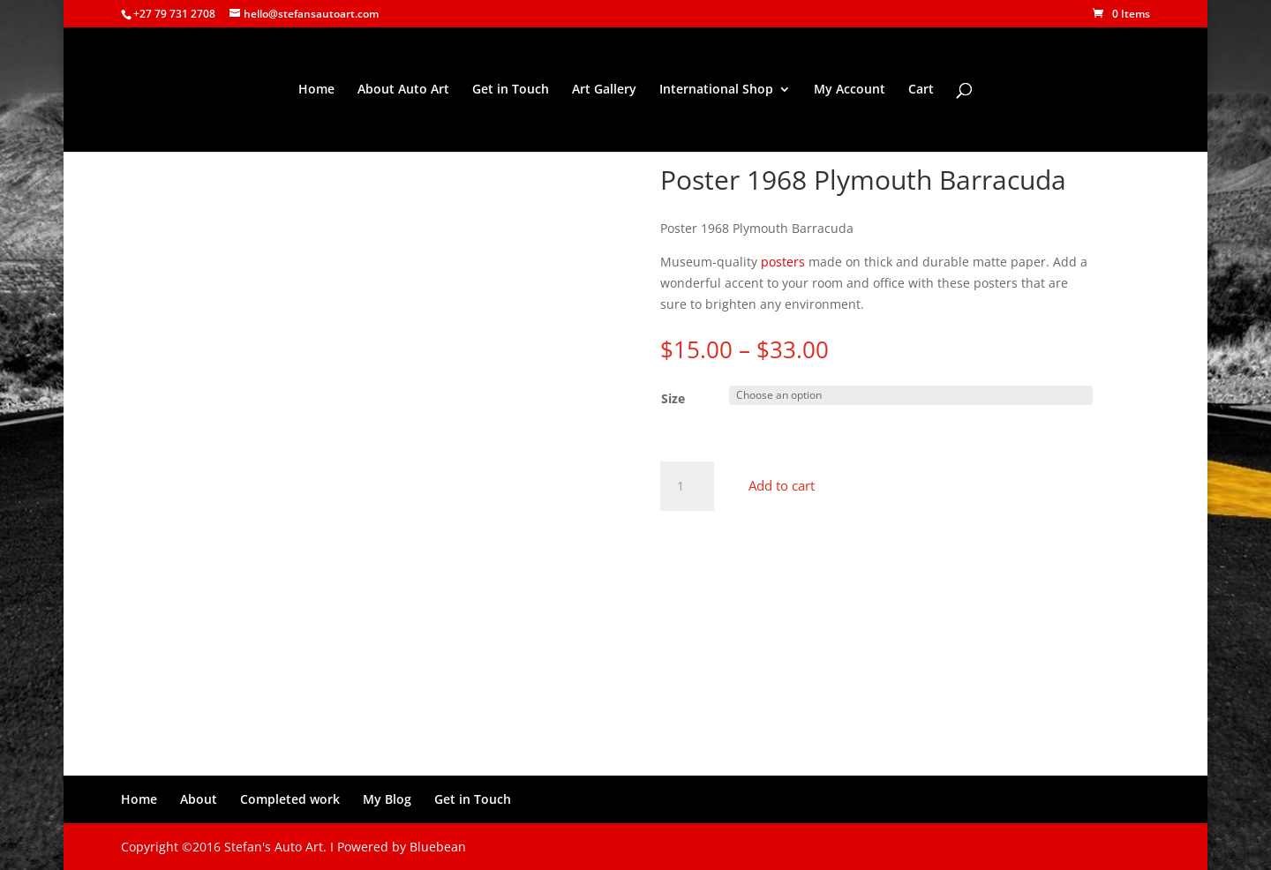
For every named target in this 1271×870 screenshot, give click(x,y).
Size (673, 398)
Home (316, 90)
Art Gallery (604, 90)
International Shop (716, 90)
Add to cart (781, 485)
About (198, 799)
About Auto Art (403, 90)
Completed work (290, 799)
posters (783, 261)
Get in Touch (510, 90)
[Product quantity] (686, 486)
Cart (921, 90)
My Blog (387, 799)
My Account (849, 90)
